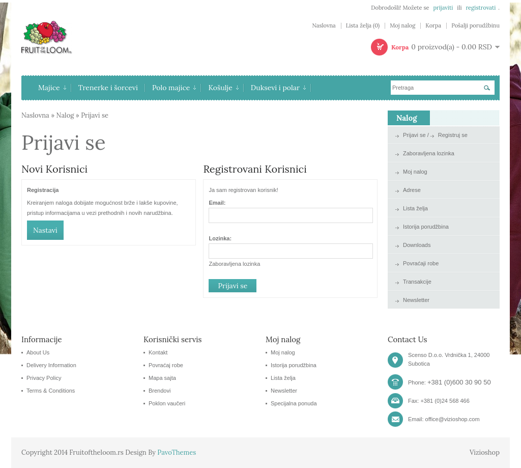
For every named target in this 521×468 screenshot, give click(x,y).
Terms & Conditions (50, 391)
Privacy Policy (43, 378)
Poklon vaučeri (167, 403)
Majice (52, 87)
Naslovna (323, 26)
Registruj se (453, 135)
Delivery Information (51, 365)
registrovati (481, 7)
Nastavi (45, 230)
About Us (37, 352)
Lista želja (415, 208)
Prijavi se (94, 115)
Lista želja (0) (363, 26)
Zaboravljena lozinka (234, 264)
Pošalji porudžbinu (475, 26)
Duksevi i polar (278, 87)
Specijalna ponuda (294, 403)
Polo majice (174, 87)
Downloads (416, 245)
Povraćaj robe (166, 365)
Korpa (433, 26)
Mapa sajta (162, 378)
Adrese (412, 190)
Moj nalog (402, 26)
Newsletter (416, 300)
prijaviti (443, 7)
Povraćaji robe (421, 263)
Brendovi (159, 391)
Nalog (65, 115)
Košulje (223, 87)
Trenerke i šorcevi (108, 87)
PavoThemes (176, 452)
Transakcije (417, 282)
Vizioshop (485, 452)
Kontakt (158, 352)
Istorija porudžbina (426, 227)
